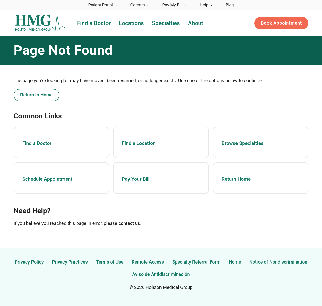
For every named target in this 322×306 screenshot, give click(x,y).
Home (235, 262)
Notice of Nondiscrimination (278, 262)
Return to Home (36, 94)
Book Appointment (281, 23)
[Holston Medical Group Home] (39, 23)
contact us (129, 223)
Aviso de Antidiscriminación (161, 274)
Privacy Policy (29, 262)
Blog (230, 5)
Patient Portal (103, 5)
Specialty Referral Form (196, 262)
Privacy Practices (70, 262)
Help (206, 5)
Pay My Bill (174, 5)
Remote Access (148, 262)
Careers (140, 5)
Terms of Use (110, 262)
